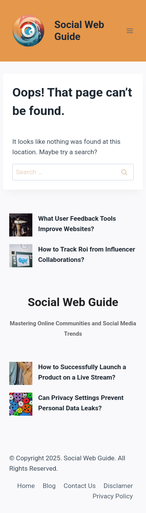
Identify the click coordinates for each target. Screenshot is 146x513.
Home (26, 486)
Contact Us (80, 486)
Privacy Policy (112, 496)
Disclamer (118, 486)
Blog (49, 486)
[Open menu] (130, 31)
